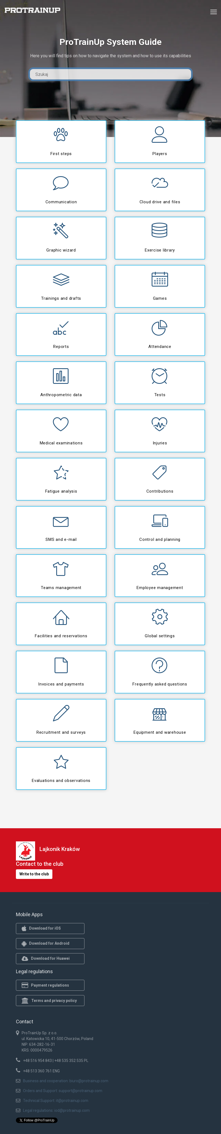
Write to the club (34, 874)
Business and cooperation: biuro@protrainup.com (65, 1081)
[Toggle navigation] (213, 12)
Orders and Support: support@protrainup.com (62, 1091)
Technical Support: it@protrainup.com (55, 1100)
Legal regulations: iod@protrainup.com (56, 1110)
